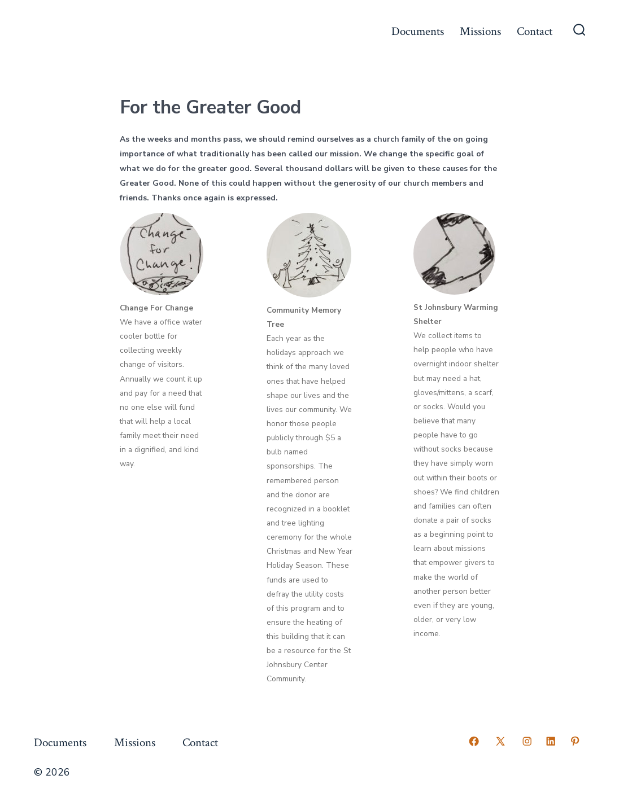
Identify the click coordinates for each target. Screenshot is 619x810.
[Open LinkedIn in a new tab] (550, 741)
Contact (534, 31)
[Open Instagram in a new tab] (527, 741)
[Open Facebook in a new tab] (474, 741)
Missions (480, 31)
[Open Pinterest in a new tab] (575, 741)
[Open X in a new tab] (500, 741)
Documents (417, 31)
